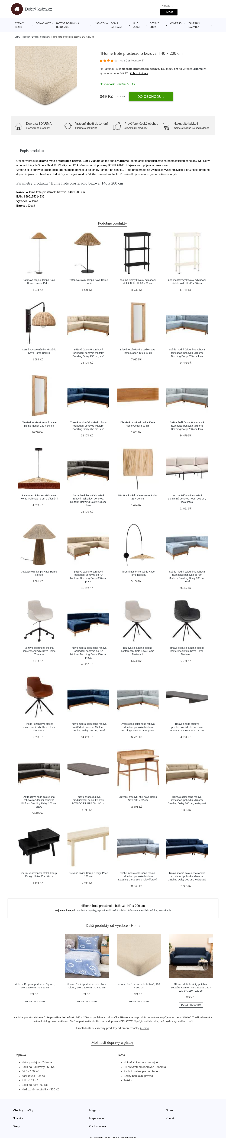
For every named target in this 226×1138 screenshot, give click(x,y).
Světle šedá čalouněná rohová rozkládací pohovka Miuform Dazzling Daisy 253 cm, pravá (138, 727)
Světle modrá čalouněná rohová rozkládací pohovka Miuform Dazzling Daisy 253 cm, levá (187, 352)
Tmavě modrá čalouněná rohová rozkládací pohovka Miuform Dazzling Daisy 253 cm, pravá (88, 727)
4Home (198, 68)
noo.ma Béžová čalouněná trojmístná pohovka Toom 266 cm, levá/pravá (187, 498)
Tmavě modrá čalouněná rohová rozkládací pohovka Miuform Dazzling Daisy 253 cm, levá (88, 425)
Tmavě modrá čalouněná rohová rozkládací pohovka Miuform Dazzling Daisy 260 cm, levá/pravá (186, 876)
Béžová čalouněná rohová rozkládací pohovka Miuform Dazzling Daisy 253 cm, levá (88, 352)
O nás (169, 1110)
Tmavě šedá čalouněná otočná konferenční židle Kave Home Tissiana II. (187, 651)
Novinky (18, 1118)
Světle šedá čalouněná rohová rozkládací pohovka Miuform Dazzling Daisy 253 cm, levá (187, 425)
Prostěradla (165, 910)
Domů (17, 37)
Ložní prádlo (118, 910)
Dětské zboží (154, 25)
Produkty (26, 37)
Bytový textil (19, 25)
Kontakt (170, 1118)
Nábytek (100, 23)
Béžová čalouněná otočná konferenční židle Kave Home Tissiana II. (137, 651)
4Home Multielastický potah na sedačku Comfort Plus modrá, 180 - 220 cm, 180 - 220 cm (191, 987)
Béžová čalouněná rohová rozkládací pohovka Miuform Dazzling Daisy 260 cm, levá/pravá (186, 800)
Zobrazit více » (139, 73)
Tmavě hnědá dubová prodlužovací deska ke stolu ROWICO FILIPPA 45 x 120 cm (186, 727)
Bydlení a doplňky (40, 37)
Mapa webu (96, 1118)
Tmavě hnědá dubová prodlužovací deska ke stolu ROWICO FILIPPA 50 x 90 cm (88, 800)
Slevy (16, 1126)
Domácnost (43, 23)
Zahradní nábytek (194, 25)
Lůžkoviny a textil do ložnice (142, 910)
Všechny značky (23, 1110)
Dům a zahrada (116, 25)
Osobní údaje (97, 1126)
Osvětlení (176, 23)
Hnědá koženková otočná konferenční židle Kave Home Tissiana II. (39, 727)
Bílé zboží (136, 25)
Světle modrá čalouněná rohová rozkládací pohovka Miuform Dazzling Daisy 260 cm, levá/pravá (137, 876)
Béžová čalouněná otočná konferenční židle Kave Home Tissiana (39, 651)
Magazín (94, 1110)
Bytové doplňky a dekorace (67, 25)
